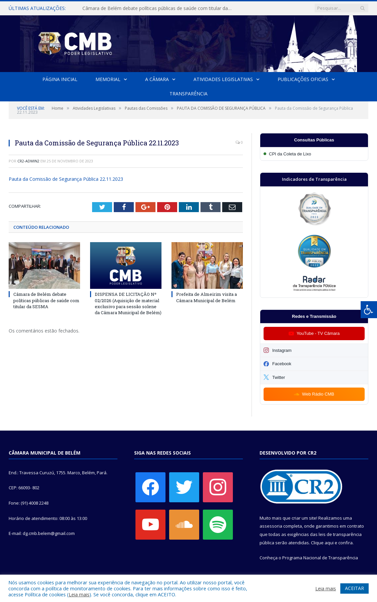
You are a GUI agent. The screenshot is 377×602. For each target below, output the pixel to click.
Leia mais (79, 594)
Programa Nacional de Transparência (320, 558)
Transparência (188, 93)
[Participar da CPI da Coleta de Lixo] (314, 154)
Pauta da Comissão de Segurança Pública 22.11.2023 (66, 179)
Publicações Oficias (302, 79)
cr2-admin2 (28, 160)
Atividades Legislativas (223, 79)
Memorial (107, 79)
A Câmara (157, 79)
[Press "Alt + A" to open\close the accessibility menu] (369, 309)
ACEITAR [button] (354, 588)
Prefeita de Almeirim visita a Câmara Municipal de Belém (206, 297)
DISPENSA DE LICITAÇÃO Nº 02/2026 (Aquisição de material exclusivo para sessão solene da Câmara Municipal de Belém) (128, 303)
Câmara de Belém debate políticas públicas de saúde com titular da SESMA (158, 8)
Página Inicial (59, 79)
